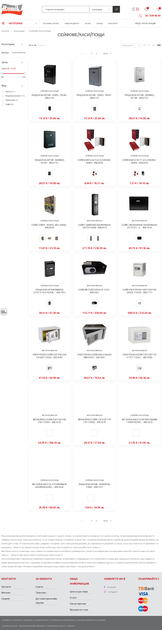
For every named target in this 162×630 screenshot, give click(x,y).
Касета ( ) (10, 91)
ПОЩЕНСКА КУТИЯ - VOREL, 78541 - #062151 (94, 96)
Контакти (112, 23)
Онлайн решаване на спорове (91, 620)
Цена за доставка (79, 591)
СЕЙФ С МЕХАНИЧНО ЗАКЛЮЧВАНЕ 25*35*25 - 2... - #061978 (139, 226)
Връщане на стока (79, 609)
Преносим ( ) (11, 100)
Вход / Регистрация (145, 23)
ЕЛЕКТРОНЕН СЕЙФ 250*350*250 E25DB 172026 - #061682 (49, 356)
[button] (137, 9)
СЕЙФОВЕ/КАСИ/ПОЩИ (40, 31)
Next (107, 53)
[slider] (2, 73)
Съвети (39, 587)
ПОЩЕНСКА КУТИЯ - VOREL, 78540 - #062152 (49, 96)
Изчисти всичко (19, 53)
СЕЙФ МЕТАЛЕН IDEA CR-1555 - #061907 (94, 291)
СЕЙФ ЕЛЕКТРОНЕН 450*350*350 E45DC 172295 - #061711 (139, 291)
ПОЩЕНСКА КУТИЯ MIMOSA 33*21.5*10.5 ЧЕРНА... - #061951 (49, 291)
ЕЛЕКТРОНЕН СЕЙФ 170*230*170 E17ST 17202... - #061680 (139, 356)
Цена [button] (4, 62)
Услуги (73, 597)
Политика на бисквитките (64, 620)
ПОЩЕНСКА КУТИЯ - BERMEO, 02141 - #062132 (49, 161)
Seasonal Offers (51, 23)
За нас (88, 23)
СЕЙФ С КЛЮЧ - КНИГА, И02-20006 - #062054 (49, 226)
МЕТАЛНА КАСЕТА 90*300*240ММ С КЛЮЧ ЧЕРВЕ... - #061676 (139, 421)
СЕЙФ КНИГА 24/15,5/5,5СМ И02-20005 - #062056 (94, 161)
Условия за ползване (12, 620)
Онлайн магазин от (56, 626)
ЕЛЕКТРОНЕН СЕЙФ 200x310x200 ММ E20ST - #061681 (94, 356)
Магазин (5, 592)
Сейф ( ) (9, 104)
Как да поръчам (78, 603)
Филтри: (5, 52)
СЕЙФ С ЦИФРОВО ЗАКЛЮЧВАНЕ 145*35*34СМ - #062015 (94, 226)
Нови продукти (72, 23)
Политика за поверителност (37, 620)
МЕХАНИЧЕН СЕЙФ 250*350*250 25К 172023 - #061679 (49, 421)
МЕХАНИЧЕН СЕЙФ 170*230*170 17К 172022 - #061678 (94, 421)
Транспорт (41, 592)
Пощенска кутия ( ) (15, 96)
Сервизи (5, 598)
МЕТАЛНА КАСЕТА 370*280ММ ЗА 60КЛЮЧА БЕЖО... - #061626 (49, 485)
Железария (19, 31)
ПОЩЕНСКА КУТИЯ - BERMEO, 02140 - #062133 (139, 96)
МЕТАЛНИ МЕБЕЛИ (94, 221)
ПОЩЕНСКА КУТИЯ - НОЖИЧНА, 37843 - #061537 (94, 485)
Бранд (99, 23)
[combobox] (65, 9)
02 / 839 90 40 (153, 15)
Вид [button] (3, 85)
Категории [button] (15, 23)
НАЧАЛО (5, 31)
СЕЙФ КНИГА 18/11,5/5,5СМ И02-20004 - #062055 (139, 161)
